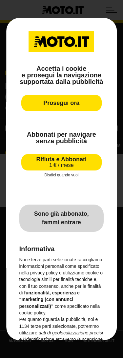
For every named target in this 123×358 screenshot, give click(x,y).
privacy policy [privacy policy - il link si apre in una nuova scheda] (44, 272)
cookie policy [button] (32, 312)
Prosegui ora (61, 103)
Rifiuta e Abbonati (61, 162)
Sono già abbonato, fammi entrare (61, 218)
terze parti (41, 325)
